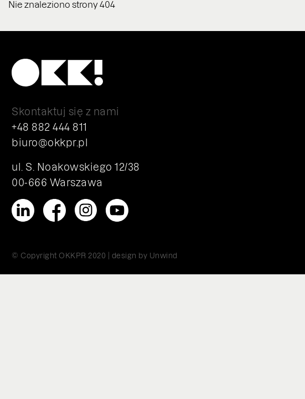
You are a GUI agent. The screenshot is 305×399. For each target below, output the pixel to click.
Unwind (163, 255)
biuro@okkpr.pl (50, 142)
